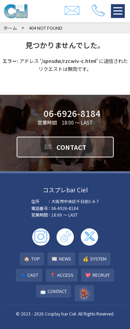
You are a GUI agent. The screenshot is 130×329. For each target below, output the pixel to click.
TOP (32, 259)
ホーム (10, 28)
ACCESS (61, 275)
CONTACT (65, 147)
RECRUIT (97, 275)
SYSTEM (94, 259)
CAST (29, 275)
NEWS (61, 259)
